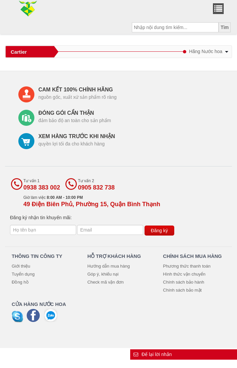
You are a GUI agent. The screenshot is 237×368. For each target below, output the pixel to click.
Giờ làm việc (91, 201)
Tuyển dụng (23, 274)
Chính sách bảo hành (183, 282)
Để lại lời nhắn (153, 354)
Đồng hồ (20, 282)
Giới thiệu (21, 266)
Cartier (19, 52)
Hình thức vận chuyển (184, 274)
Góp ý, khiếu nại (103, 274)
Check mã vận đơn (105, 282)
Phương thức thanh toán (186, 266)
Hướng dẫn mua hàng (108, 266)
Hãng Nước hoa (208, 51)
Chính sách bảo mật (182, 290)
